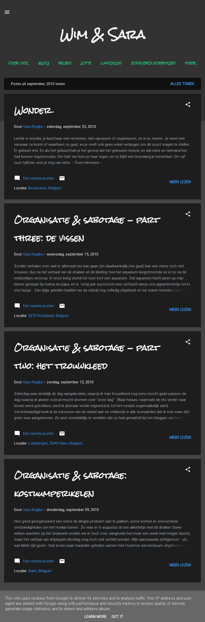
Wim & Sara (102, 34)
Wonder (32, 110)
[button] (188, 105)
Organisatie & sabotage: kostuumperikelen (70, 484)
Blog (43, 63)
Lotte (85, 63)
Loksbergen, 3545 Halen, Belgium (55, 443)
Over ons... (18, 63)
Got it (117, 616)
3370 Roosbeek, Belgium (48, 315)
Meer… (191, 63)
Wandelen (111, 63)
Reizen (64, 63)
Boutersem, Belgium (45, 188)
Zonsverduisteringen (153, 63)
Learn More (95, 616)
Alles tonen (182, 84)
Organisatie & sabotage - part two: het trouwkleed (86, 357)
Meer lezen (180, 182)
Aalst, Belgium (40, 571)
